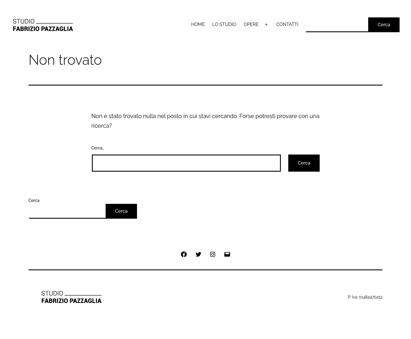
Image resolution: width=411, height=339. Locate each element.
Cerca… (97, 148)
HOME (198, 24)
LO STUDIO (224, 24)
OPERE (251, 24)
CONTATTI (287, 24)
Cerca (384, 24)
